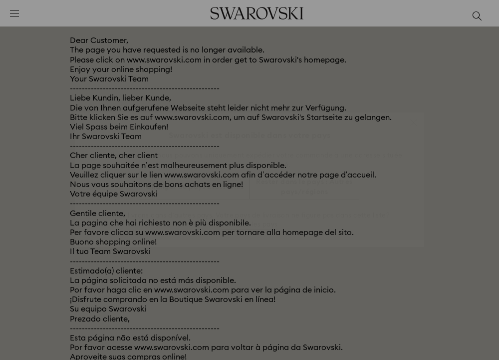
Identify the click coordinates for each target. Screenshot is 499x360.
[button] (413, 117)
